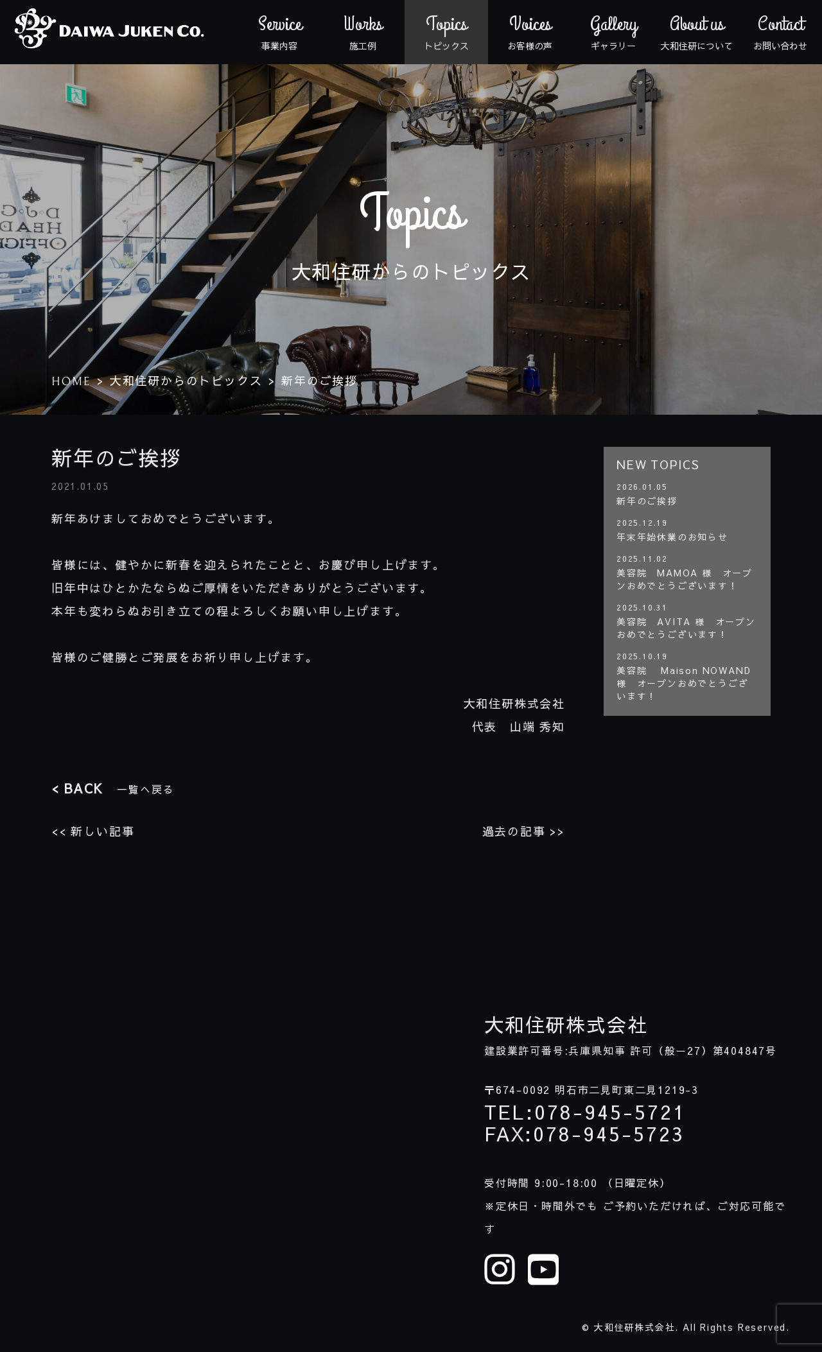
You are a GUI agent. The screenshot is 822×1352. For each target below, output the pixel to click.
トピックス (446, 32)
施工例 (363, 32)
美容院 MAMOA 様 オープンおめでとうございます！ (684, 579)
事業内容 (279, 32)
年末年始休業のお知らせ (672, 536)
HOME (71, 381)
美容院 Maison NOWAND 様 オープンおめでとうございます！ (683, 683)
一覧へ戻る (112, 788)
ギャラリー (613, 32)
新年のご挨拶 (647, 500)
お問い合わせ (780, 32)
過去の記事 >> (523, 831)
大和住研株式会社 (565, 1024)
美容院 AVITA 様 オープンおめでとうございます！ (686, 628)
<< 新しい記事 (92, 831)
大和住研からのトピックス (186, 380)
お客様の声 (530, 32)
